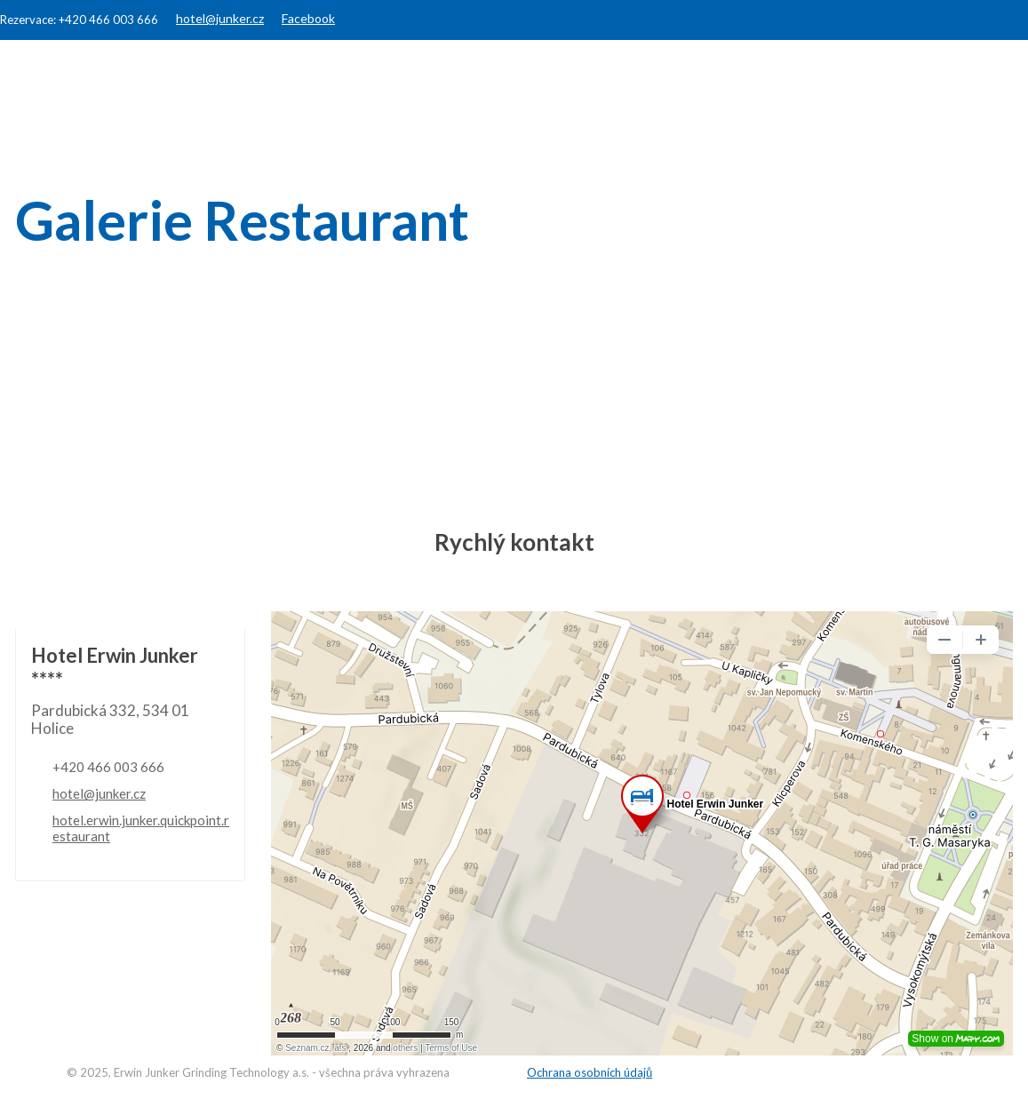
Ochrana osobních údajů (589, 1072)
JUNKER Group (752, 72)
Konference (614, 72)
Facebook (308, 18)
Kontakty (973, 72)
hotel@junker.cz (220, 18)
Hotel (387, 72)
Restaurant (490, 72)
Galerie (872, 72)
